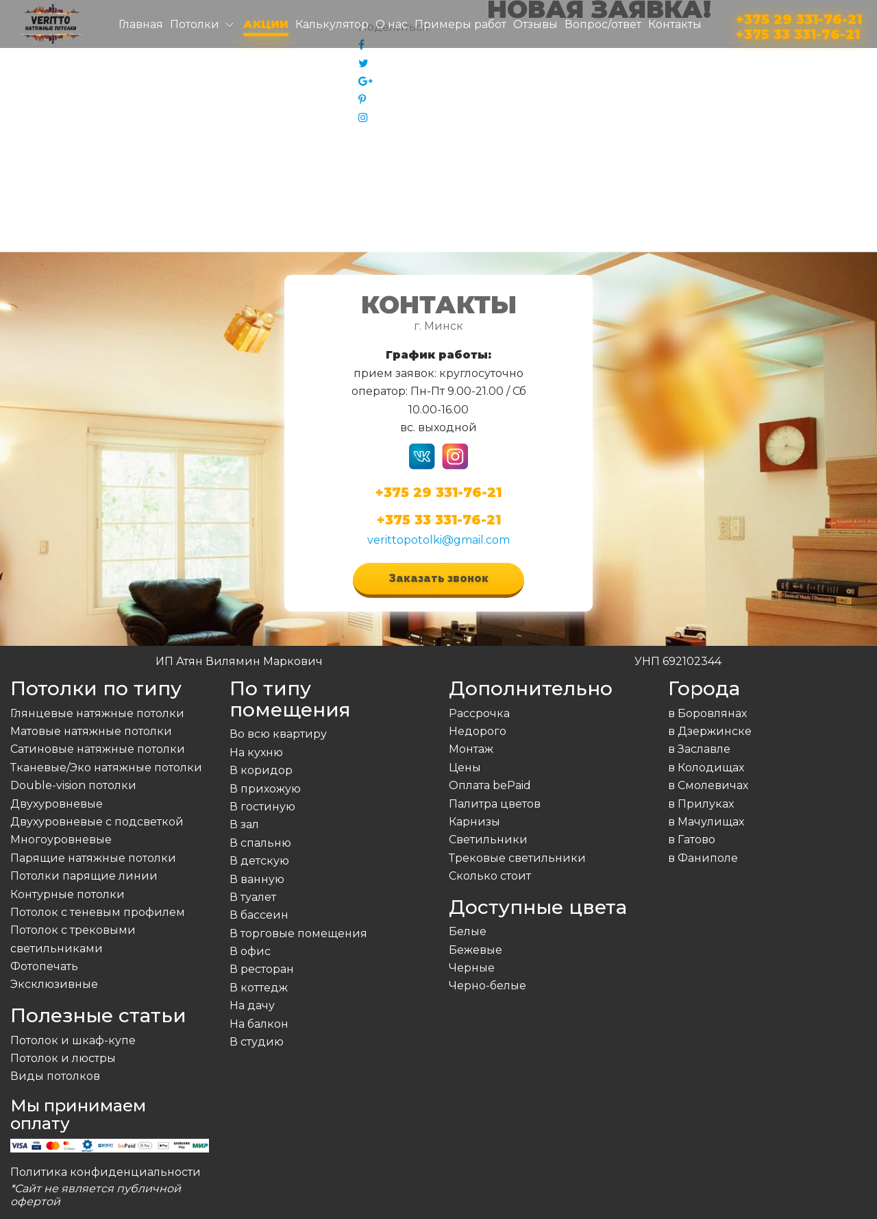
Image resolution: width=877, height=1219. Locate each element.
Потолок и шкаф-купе (73, 1040)
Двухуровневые (56, 803)
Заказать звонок (438, 578)
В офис (250, 951)
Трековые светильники (517, 858)
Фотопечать (44, 966)
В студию (257, 1041)
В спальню (260, 842)
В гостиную (262, 806)
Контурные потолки (67, 894)
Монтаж (471, 749)
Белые (467, 931)
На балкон (259, 1023)
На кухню (256, 752)
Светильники (488, 839)
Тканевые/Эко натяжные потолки (106, 767)
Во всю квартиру (278, 733)
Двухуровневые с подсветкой (97, 821)
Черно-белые (487, 985)
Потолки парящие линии (84, 875)
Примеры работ (460, 24)
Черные (472, 967)
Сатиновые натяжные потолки (97, 749)
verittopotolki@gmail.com (438, 539)
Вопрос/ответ (603, 24)
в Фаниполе (703, 858)
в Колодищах (706, 767)
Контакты (675, 24)
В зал (244, 824)
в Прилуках (701, 803)
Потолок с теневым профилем (97, 912)
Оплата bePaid (490, 785)
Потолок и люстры (63, 1058)
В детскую (259, 860)
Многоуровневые (61, 839)
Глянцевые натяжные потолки (97, 713)
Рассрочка (479, 713)
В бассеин (259, 914)
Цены (465, 767)
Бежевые (475, 949)
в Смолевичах (708, 785)
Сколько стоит (490, 875)
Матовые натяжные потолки (91, 731)
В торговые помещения (298, 933)
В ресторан (262, 969)
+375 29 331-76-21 (799, 17)
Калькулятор (332, 24)
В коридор (261, 770)
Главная (141, 24)
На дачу (252, 1005)
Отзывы (535, 24)
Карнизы (474, 821)
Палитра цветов (495, 803)
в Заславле (699, 749)
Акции (265, 24)
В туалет (253, 897)
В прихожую (265, 788)
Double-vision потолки (73, 785)
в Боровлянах (707, 713)
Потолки (194, 24)
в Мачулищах (706, 821)
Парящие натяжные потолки (93, 858)
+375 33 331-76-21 (798, 32)
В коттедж (259, 987)
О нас (391, 24)
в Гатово (691, 839)
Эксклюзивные (54, 984)
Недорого (477, 731)
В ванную (257, 879)
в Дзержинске (710, 731)
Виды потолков (55, 1076)
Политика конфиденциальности (105, 1172)
